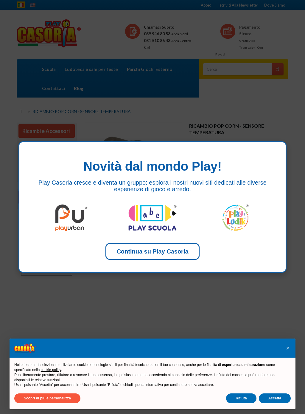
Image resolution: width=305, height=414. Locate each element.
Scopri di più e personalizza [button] (47, 398)
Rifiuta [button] (241, 398)
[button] (287, 348)
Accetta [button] (274, 398)
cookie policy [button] (51, 370)
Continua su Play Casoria (152, 251)
